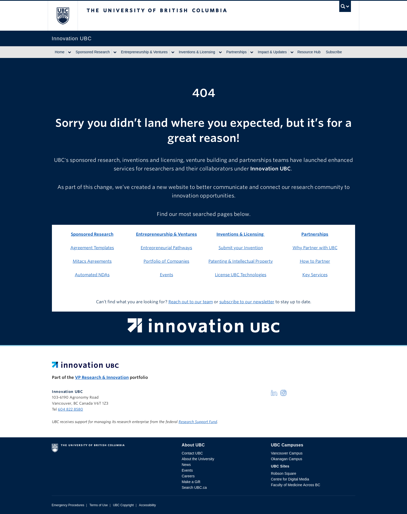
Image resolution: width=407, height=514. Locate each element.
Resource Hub (309, 52)
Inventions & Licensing (197, 52)
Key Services (315, 274)
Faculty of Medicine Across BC (295, 485)
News (186, 465)
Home (59, 52)
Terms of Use (98, 505)
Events (166, 274)
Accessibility (147, 505)
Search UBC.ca (194, 487)
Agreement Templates (92, 247)
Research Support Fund (198, 422)
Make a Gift (191, 482)
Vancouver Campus (287, 453)
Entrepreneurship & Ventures (144, 52)
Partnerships (236, 52)
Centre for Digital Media (290, 479)
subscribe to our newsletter (246, 301)
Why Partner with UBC (315, 247)
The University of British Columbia (63, 16)
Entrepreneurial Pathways (166, 247)
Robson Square (283, 473)
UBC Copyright (123, 505)
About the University (198, 459)
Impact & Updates (272, 52)
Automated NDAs (92, 274)
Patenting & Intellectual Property (240, 261)
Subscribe (334, 52)
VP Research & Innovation (102, 377)
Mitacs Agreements (92, 261)
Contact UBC (192, 453)
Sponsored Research (93, 52)
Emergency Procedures (68, 505)
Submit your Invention (241, 247)
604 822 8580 (70, 409)
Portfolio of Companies (166, 261)
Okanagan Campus (286, 459)
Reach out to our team (190, 301)
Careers (188, 476)
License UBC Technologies (240, 274)
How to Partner (315, 261)
